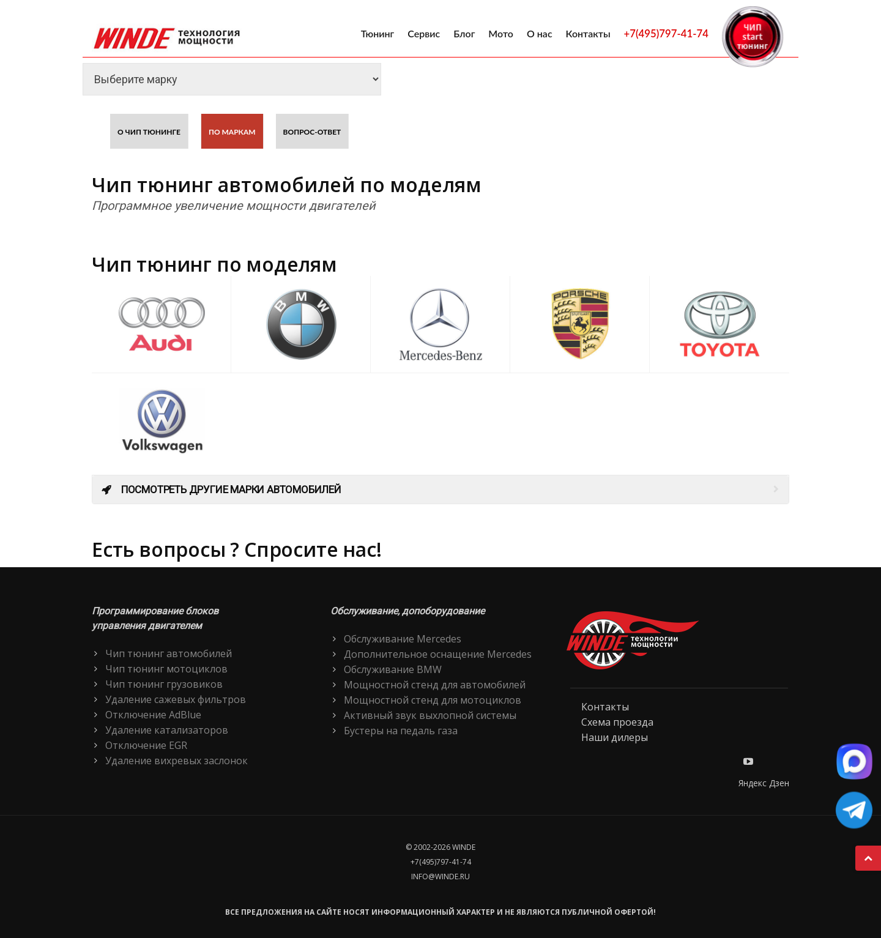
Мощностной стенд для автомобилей (435, 684)
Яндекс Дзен (763, 783)
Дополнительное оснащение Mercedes (438, 654)
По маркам (232, 131)
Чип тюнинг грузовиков (164, 684)
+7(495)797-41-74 (666, 33)
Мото (500, 33)
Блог (464, 33)
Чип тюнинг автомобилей (168, 653)
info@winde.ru (440, 876)
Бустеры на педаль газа (401, 730)
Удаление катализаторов (166, 730)
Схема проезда (617, 722)
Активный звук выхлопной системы (430, 715)
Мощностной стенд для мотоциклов (432, 700)
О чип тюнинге (148, 131)
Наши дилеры (614, 737)
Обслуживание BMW (393, 669)
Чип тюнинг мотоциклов (166, 669)
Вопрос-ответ (312, 131)
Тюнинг (378, 33)
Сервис (423, 33)
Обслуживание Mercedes (402, 639)
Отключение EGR (146, 745)
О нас (539, 33)
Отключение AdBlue (153, 714)
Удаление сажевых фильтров (175, 699)
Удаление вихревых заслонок (176, 760)
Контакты (588, 33)
